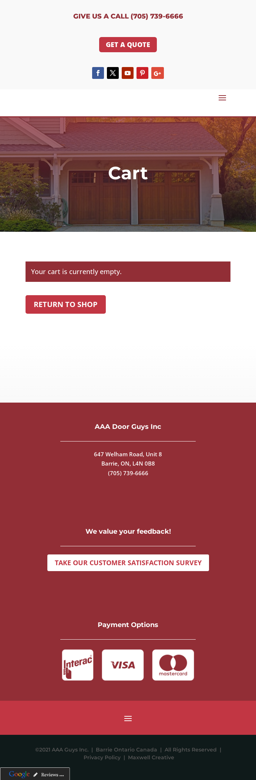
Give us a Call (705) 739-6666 (128, 16)
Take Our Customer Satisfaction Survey (128, 562)
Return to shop (66, 304)
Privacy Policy (104, 757)
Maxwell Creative (151, 757)
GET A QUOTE (128, 44)
